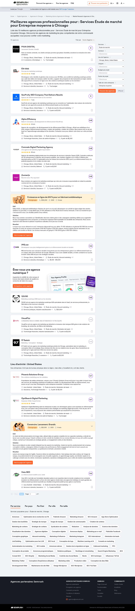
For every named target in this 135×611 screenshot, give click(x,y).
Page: (27, 494)
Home (12, 16)
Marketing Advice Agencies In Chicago (58, 16)
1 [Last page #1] (38, 494)
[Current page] (32, 494)
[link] (62, 3)
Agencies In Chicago (36, 16)
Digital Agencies (22, 16)
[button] (112, 3)
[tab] (15, 506)
